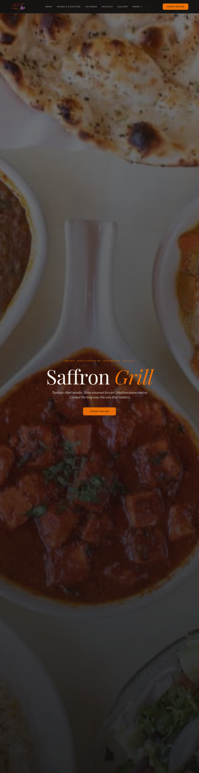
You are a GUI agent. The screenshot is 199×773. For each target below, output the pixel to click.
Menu (49, 6)
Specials (107, 6)
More (138, 6)
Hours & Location (69, 6)
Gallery (123, 6)
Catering (91, 6)
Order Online (175, 6)
